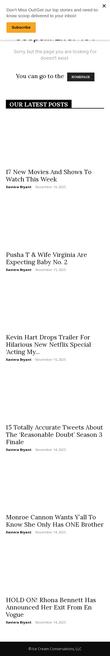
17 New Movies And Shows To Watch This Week (49, 175)
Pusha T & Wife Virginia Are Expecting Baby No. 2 (46, 258)
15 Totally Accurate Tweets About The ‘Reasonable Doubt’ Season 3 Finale (54, 434)
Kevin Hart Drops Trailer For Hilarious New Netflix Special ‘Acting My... (48, 344)
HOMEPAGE (81, 77)
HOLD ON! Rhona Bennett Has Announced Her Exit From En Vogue (51, 607)
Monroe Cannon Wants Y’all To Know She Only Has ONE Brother (55, 520)
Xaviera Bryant (18, 187)
